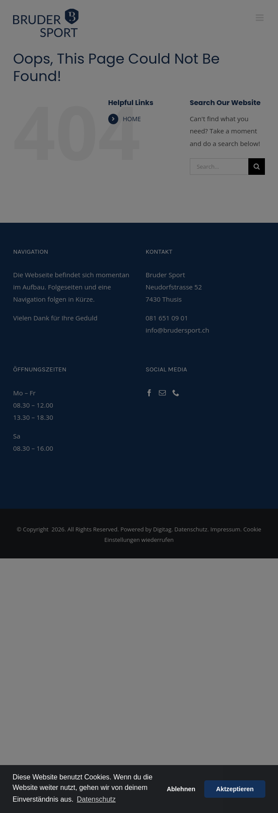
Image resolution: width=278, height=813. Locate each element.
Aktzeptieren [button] (235, 789)
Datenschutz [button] (96, 799)
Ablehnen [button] (181, 789)
